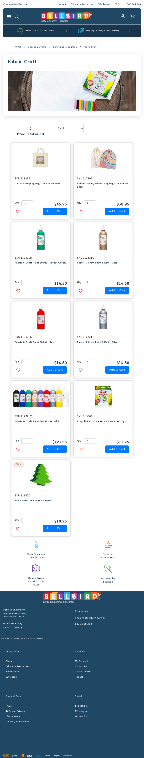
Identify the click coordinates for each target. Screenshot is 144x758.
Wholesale (104, 4)
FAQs (118, 4)
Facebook (81, 706)
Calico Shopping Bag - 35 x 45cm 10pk (37, 184)
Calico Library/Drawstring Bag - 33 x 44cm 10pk (102, 185)
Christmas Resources (65, 47)
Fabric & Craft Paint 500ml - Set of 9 (37, 422)
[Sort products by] (69, 129)
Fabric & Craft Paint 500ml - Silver (98, 342)
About (61, 4)
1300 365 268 (133, 4)
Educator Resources (81, 4)
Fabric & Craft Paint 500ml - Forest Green (40, 263)
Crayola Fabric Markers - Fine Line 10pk (101, 422)
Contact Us (81, 667)
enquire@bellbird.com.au (90, 618)
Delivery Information (17, 722)
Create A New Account (16, 4)
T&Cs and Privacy (15, 711)
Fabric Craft (89, 47)
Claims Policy (13, 717)
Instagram (81, 711)
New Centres (13, 672)
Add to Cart (55, 211)
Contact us (81, 611)
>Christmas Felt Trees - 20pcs (33, 501)
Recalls (79, 677)
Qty (17, 203)
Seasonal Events (37, 47)
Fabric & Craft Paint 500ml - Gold (97, 263)
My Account (81, 661)
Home (18, 47)
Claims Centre (83, 672)
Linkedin (81, 716)
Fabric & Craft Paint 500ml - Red (34, 342)
